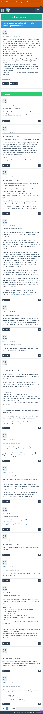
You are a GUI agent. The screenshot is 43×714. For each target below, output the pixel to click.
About (18, 2)
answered (4, 105)
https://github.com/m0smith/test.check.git (15, 524)
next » (14, 708)
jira (8, 79)
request (4, 79)
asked (3, 36)
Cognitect (23, 712)
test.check (15, 36)
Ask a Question (19, 17)
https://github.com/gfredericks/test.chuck (21, 294)
